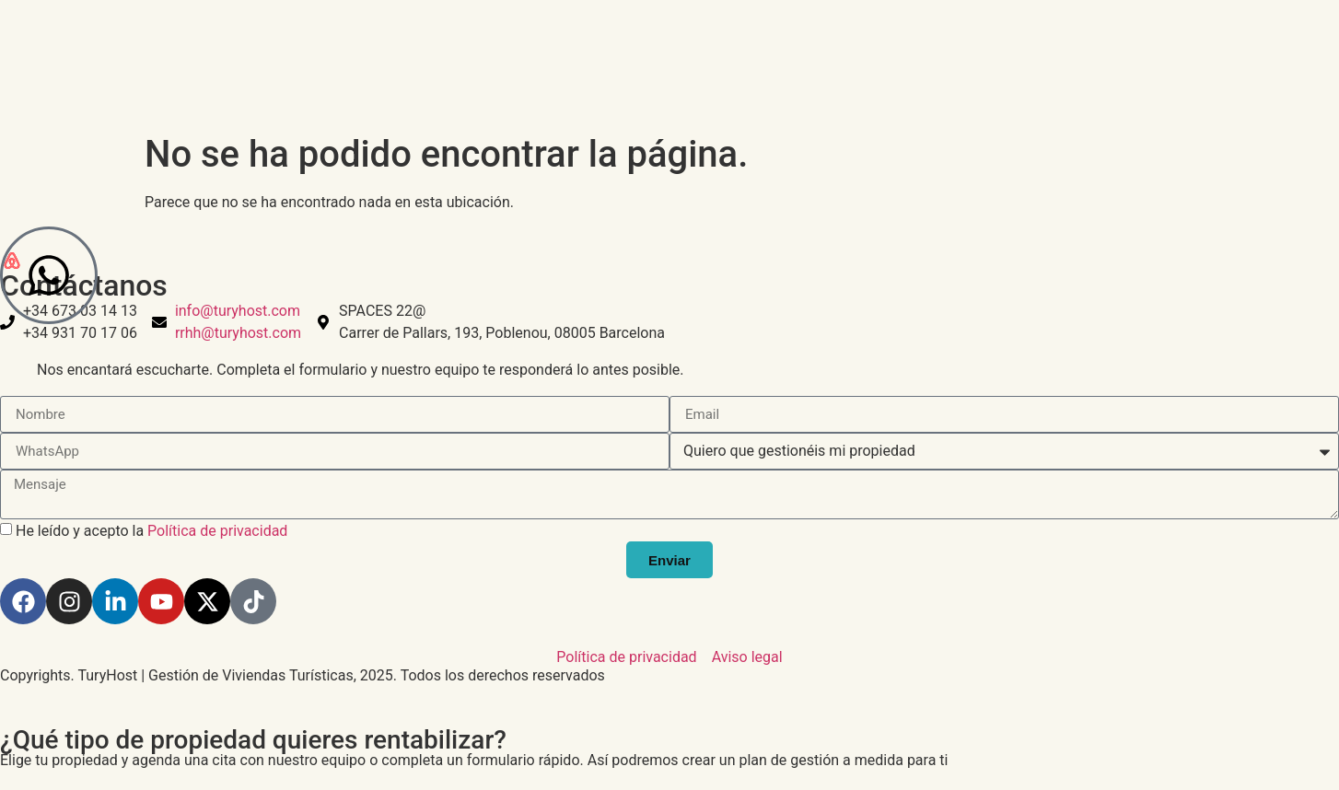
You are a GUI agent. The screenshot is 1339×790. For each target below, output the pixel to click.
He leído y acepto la (151, 531)
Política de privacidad (217, 531)
